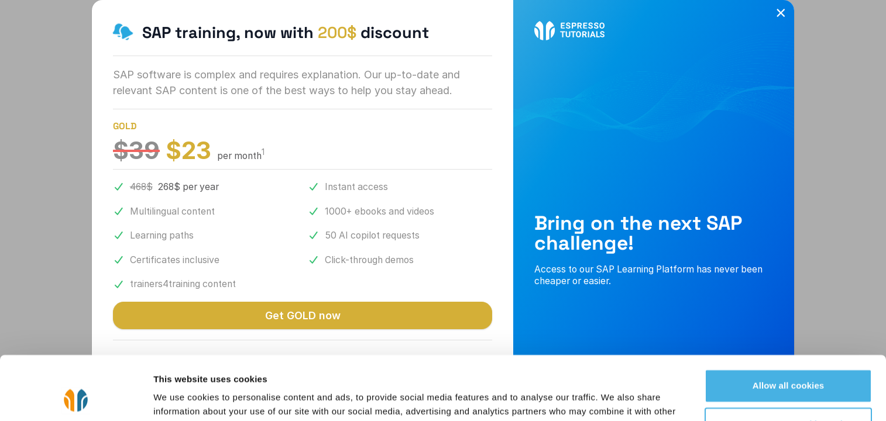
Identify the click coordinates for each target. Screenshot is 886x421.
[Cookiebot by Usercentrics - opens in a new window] (76, 398)
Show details (180, 398)
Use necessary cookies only (788, 364)
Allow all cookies (789, 326)
